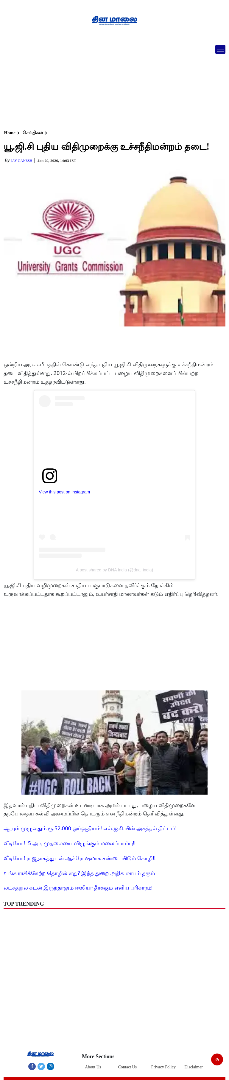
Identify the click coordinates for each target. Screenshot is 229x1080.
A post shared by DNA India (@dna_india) (114, 570)
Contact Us (127, 1067)
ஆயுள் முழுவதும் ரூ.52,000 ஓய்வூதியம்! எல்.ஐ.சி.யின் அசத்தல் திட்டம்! (90, 828)
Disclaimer (193, 1067)
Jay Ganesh (21, 161)
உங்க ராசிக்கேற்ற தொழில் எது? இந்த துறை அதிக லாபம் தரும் (79, 872)
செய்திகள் (33, 132)
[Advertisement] (112, 84)
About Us (93, 1067)
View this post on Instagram (64, 492)
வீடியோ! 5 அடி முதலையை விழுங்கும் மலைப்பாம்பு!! (70, 843)
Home (9, 132)
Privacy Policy (163, 1067)
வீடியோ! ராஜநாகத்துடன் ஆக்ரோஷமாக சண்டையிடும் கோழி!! (80, 858)
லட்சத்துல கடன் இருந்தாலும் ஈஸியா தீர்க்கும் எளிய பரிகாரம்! (78, 887)
